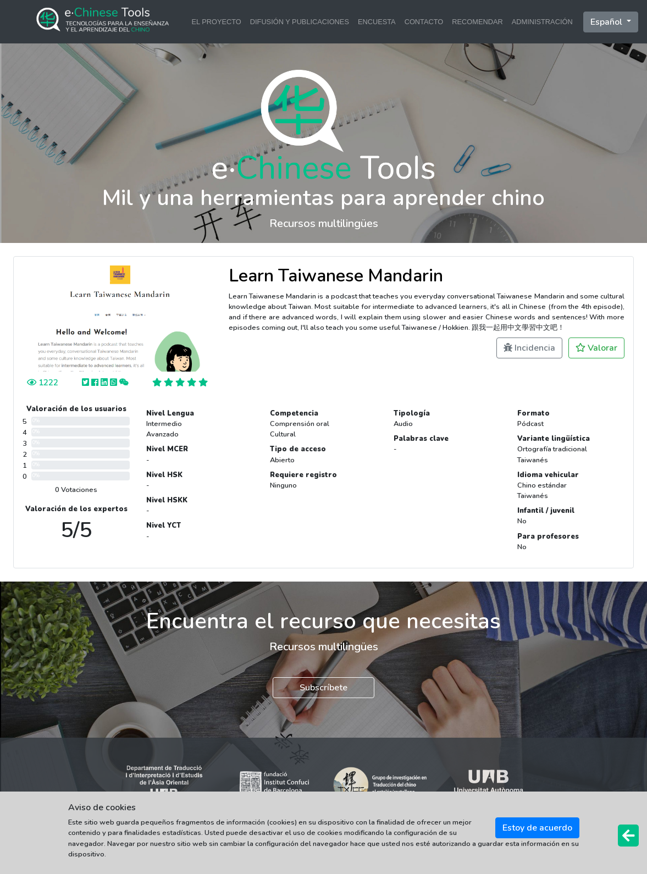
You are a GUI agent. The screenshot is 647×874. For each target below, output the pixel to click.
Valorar (596, 348)
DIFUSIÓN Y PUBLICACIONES (299, 22)
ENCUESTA (377, 22)
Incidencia (529, 348)
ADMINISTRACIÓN (542, 22)
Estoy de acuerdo (537, 828)
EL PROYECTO (216, 22)
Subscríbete (323, 688)
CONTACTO (424, 22)
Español (607, 22)
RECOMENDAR (477, 22)
